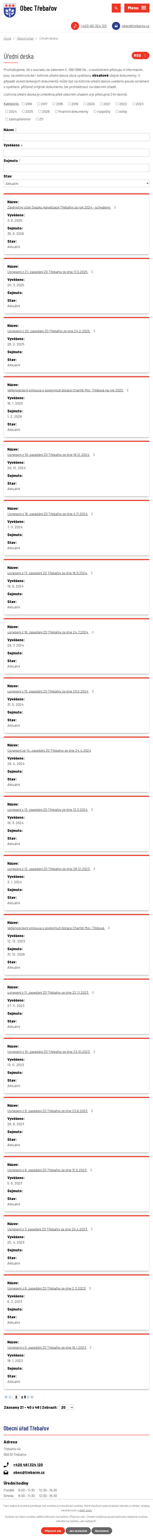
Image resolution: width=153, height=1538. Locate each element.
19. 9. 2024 (15, 586)
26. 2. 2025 (15, 344)
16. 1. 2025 (15, 403)
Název (9, 129)
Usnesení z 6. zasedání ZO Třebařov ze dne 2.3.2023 (50, 1288)
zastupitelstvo (19, 119)
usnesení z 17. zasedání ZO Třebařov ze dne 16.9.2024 (50, 573)
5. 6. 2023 (14, 1183)
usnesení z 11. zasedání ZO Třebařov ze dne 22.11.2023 (51, 992)
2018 (59, 104)
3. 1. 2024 (14, 882)
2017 (44, 104)
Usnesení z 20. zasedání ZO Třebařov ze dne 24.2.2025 (52, 331)
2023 (139, 104)
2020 (91, 104)
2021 (106, 104)
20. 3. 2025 (15, 285)
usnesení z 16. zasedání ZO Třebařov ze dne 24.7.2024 (51, 632)
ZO (41, 119)
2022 (123, 104)
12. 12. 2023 (16, 941)
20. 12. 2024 (16, 468)
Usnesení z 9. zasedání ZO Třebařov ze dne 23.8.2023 (50, 1111)
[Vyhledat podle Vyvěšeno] (76, 153)
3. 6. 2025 (14, 220)
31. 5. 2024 (15, 704)
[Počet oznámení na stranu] (66, 1407)
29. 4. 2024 (16, 763)
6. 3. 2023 (14, 1301)
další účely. (85, 1510)
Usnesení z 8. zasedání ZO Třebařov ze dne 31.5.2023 (50, 1170)
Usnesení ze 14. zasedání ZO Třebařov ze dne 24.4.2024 (49, 750)
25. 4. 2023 (15, 1242)
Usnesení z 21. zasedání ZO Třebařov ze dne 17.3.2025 (51, 272)
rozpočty (103, 111)
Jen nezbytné (78, 1530)
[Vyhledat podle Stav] (76, 183)
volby (123, 111)
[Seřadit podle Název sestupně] (16, 130)
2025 (29, 111)
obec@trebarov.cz (135, 26)
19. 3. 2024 (15, 822)
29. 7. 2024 (15, 645)
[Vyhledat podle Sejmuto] (76, 168)
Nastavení (102, 1530)
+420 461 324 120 (94, 26)
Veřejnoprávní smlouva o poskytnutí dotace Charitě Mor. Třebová (59, 928)
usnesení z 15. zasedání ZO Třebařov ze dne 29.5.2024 (51, 691)
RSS (140, 55)
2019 (75, 104)
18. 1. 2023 (15, 1360)
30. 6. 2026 (15, 233)
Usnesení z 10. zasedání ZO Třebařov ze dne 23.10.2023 (52, 1051)
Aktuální (13, 246)
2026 (46, 111)
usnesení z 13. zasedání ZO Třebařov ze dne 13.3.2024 (51, 809)
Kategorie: (11, 103)
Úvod (7, 38)
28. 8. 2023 (15, 1124)
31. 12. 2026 (16, 954)
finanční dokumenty (73, 111)
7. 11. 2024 (15, 527)
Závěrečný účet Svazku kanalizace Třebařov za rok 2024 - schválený (62, 207)
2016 (29, 104)
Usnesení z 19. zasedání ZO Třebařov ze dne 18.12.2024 (51, 454)
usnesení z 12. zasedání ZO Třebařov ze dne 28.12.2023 (52, 869)
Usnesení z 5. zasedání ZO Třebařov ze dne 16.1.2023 (50, 1347)
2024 (13, 111)
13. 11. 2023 (15, 1065)
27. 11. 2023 (15, 1005)
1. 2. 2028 (14, 416)
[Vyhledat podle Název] (76, 137)
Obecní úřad (25, 38)
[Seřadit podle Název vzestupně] (16, 129)
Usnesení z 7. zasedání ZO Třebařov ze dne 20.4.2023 (50, 1229)
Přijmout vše (53, 1530)
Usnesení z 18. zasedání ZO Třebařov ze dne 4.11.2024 (51, 514)
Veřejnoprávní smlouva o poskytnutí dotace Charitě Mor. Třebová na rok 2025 (68, 390)
